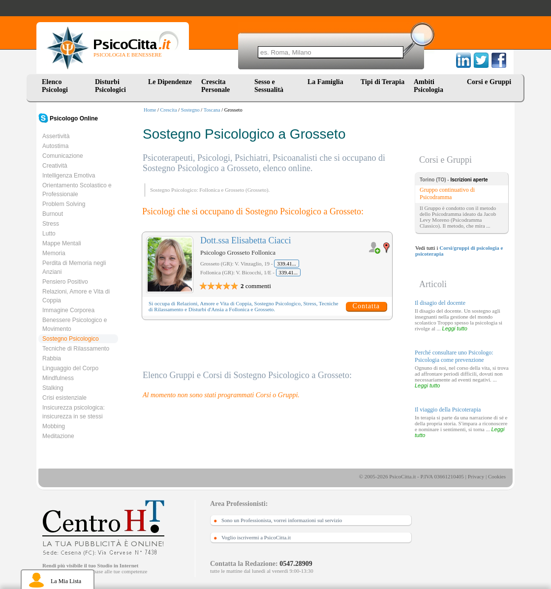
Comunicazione (62, 155)
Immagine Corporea (68, 310)
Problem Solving (63, 204)
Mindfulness (58, 378)
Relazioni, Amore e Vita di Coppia (76, 296)
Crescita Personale (215, 85)
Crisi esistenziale (64, 397)
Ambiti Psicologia (428, 85)
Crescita (168, 110)
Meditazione (58, 436)
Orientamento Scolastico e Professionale (77, 190)
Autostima (55, 146)
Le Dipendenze (170, 82)
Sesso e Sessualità (268, 85)
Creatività (54, 165)
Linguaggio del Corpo (70, 368)
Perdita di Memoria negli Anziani (74, 267)
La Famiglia (327, 82)
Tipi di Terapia (382, 82)
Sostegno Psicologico (70, 338)
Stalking (52, 387)
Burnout (52, 213)
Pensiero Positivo (65, 281)
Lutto (49, 233)
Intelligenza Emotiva (68, 175)
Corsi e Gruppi (489, 82)
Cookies (497, 476)
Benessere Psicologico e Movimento (74, 324)
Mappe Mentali (61, 243)
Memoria (53, 253)
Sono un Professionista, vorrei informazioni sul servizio (281, 520)
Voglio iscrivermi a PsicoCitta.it (256, 537)
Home (150, 110)
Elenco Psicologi (55, 85)
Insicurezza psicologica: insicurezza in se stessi (73, 412)
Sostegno (190, 110)
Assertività (55, 136)
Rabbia (51, 358)
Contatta (366, 306)
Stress (50, 223)
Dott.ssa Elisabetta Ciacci (245, 240)
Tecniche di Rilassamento (75, 348)
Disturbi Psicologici (110, 85)
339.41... (286, 263)
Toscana (212, 110)
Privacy (476, 476)
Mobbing (53, 426)
